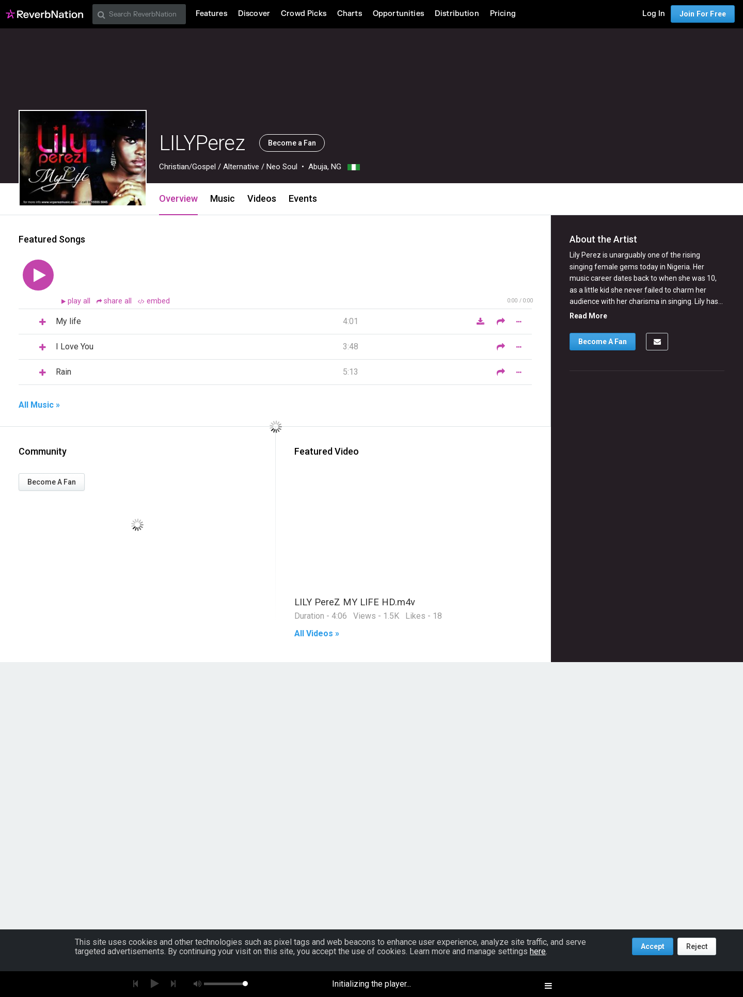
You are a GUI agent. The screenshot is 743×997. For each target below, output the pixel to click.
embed (154, 301)
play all (80, 301)
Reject (696, 946)
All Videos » (316, 633)
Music (222, 198)
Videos (261, 198)
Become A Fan (51, 482)
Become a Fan (292, 143)
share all (115, 301)
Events (303, 198)
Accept (653, 946)
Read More (588, 316)
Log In (653, 13)
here (538, 951)
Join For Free (702, 14)
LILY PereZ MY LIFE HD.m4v (354, 602)
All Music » (39, 405)
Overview (178, 198)
